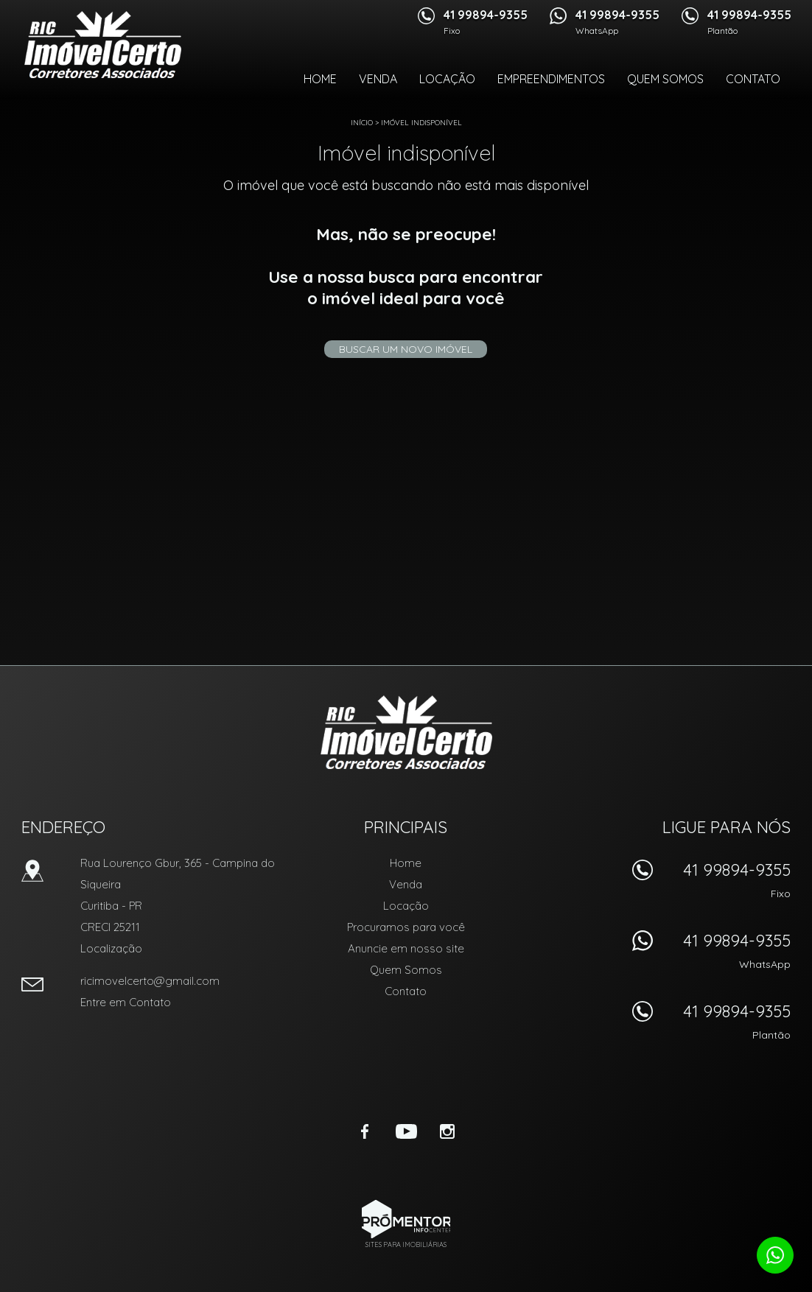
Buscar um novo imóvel (405, 349)
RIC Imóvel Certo (406, 732)
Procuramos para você (406, 927)
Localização (111, 948)
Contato (753, 78)
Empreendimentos (551, 78)
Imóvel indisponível (421, 122)
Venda (378, 78)
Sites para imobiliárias (406, 1244)
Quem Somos (665, 78)
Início (362, 122)
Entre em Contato (125, 1002)
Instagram (447, 1131)
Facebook (364, 1131)
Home (320, 78)
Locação (447, 78)
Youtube (406, 1131)
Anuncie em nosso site (406, 948)
